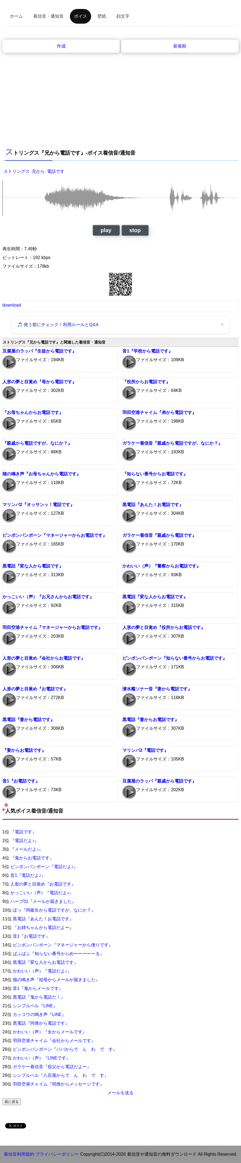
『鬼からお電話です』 (32, 858)
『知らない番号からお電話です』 (155, 474)
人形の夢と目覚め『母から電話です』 (39, 381)
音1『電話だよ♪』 (27, 875)
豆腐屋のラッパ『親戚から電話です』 (159, 781)
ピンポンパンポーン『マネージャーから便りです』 (63, 945)
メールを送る (120, 1092)
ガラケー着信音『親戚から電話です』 (159, 535)
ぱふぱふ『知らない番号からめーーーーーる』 (58, 953)
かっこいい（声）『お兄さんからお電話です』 (48, 596)
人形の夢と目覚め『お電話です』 (35, 689)
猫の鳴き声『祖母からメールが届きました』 (56, 979)
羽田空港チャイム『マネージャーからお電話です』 (52, 627)
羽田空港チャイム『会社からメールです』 (54, 1040)
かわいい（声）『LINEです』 (41, 1058)
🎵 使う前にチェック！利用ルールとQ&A (58, 324)
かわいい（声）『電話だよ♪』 (42, 971)
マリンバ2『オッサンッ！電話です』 (38, 504)
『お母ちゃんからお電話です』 (32, 412)
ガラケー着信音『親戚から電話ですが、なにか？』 (172, 443)
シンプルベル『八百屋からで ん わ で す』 (61, 1075)
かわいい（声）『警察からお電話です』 (161, 566)
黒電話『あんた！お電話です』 (152, 504)
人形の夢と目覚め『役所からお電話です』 (163, 627)
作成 (61, 46)
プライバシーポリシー (57, 1154)
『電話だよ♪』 (24, 840)
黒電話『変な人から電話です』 (32, 566)
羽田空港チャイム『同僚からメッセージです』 (58, 1084)
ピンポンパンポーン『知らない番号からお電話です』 (174, 658)
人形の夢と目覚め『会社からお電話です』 (43, 658)
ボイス (80, 16)
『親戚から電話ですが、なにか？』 (37, 443)
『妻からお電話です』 (24, 750)
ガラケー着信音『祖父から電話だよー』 (52, 1066)
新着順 (179, 46)
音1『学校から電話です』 (147, 351)
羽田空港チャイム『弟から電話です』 (159, 412)
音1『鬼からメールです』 (38, 988)
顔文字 (122, 16)
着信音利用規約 (19, 1154)
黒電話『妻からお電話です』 (150, 719)
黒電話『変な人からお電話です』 (155, 596)
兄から (38, 171)
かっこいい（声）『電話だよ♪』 (41, 892)
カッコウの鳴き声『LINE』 (39, 1014)
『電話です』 (23, 832)
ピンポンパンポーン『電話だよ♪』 (44, 866)
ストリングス (17, 171)
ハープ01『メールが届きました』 (43, 901)
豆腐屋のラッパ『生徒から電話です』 (39, 351)
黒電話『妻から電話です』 (28, 719)
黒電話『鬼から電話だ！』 (39, 997)
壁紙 (101, 16)
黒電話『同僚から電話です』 (41, 1023)
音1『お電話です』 (21, 781)
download (11, 305)
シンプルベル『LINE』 (35, 1005)
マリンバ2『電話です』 (145, 750)
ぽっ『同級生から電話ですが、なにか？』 (54, 910)
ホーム (16, 16)
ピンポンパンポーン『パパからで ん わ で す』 (65, 1049)
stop (135, 230)
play (106, 230)
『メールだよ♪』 (26, 849)
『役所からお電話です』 (146, 381)
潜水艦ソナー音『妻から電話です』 (157, 689)
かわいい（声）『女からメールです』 (50, 1032)
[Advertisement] (120, 93)
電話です (55, 171)
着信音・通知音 (48, 16)
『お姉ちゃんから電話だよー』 (43, 927)
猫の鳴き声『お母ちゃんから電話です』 (41, 474)
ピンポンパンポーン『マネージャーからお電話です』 (54, 535)
